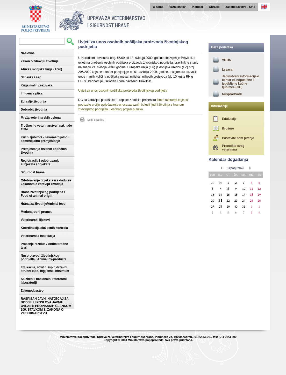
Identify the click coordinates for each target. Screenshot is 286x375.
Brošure (228, 128)
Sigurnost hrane (33, 172)
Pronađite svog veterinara (233, 147)
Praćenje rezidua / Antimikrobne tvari (44, 245)
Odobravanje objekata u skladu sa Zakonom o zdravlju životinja (46, 182)
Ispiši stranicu (95, 119)
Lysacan (228, 69)
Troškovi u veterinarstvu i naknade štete (46, 127)
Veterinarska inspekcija (38, 236)
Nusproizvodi (232, 94)
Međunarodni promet (36, 212)
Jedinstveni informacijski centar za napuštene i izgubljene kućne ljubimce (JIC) (240, 81)
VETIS (226, 60)
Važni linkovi (178, 6)
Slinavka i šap (31, 77)
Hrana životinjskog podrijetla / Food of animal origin (43, 193)
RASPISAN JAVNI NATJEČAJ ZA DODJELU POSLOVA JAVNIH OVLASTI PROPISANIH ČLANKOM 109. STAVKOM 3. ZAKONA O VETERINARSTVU (46, 306)
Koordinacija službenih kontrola (44, 228)
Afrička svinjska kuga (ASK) (41, 69)
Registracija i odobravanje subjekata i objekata (40, 162)
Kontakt (197, 6)
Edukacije (229, 119)
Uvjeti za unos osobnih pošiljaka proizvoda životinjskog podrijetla (122, 90)
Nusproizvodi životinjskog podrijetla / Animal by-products (43, 257)
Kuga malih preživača (37, 85)
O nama (158, 6)
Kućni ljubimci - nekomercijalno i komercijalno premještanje (45, 139)
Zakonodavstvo (32, 290)
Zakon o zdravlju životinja (40, 61)
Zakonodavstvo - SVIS (240, 6)
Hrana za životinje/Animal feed (43, 204)
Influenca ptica (31, 93)
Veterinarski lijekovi (35, 220)
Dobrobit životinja (34, 109)
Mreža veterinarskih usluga (41, 117)
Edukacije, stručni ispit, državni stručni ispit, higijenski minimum (45, 269)
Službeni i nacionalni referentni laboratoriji (44, 280)
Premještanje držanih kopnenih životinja (44, 150)
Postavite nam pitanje (238, 138)
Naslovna (27, 53)
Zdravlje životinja (33, 101)
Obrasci (214, 6)
